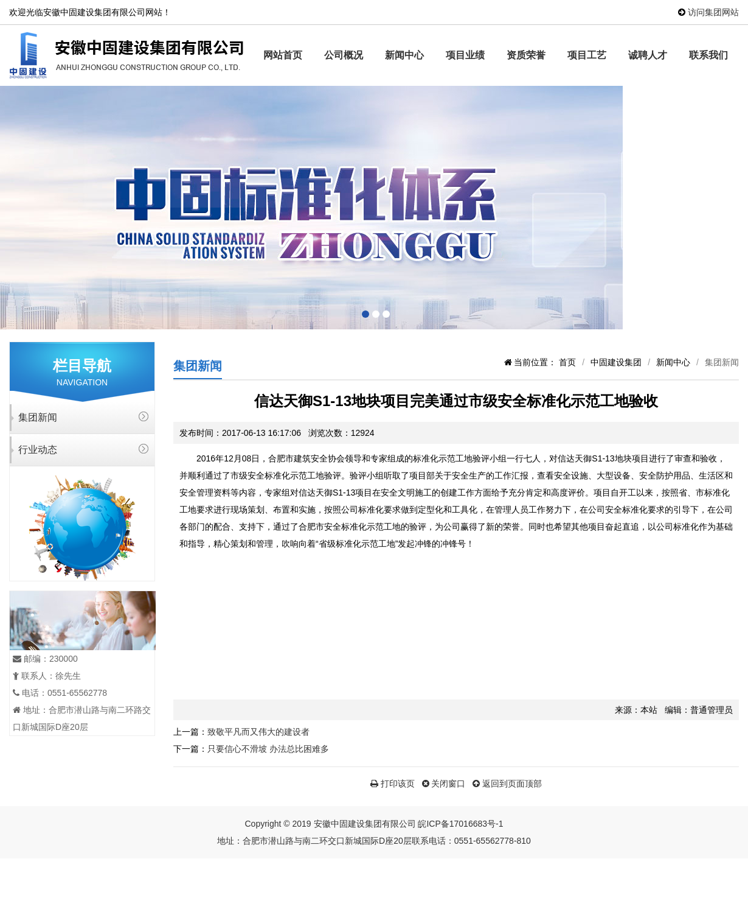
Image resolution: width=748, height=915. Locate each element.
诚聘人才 (647, 55)
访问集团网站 (713, 12)
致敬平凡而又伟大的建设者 (258, 732)
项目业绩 (465, 55)
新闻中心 (404, 55)
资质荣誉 (526, 55)
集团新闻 (37, 417)
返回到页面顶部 (507, 783)
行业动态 (37, 449)
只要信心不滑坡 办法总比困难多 (268, 749)
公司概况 (343, 55)
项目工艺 (586, 55)
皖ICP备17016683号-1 (460, 824)
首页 (567, 362)
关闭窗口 (444, 783)
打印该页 (392, 783)
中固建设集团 (616, 362)
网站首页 (282, 55)
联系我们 (708, 55)
